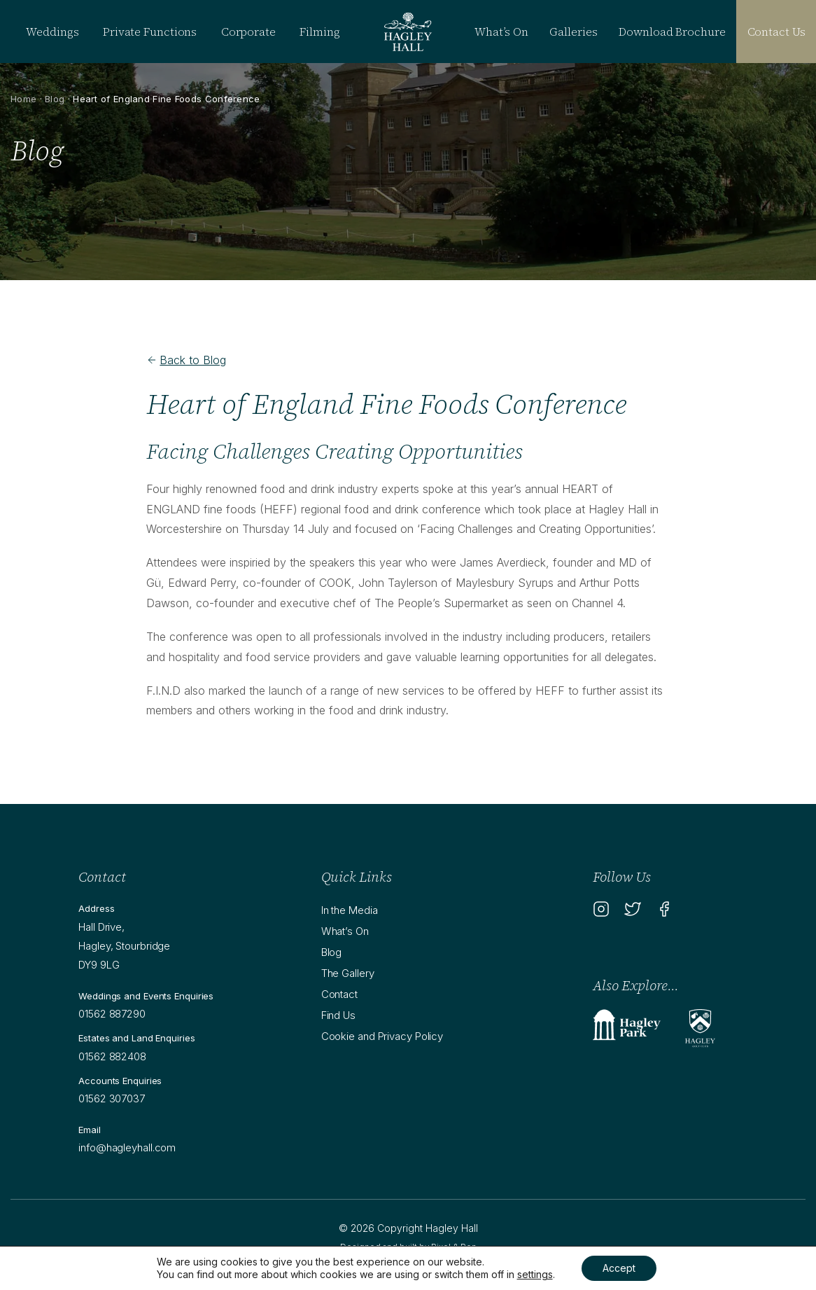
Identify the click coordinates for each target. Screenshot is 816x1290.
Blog (54, 98)
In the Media (349, 910)
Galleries (573, 31)
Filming (319, 31)
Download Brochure (672, 31)
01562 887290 (112, 1013)
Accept (619, 1268)
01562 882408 (112, 1056)
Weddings (52, 31)
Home (23, 98)
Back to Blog (186, 360)
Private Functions (150, 31)
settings (535, 1274)
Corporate (248, 31)
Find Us (338, 1015)
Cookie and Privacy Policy (382, 1036)
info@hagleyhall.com (127, 1147)
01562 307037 (111, 1098)
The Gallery (347, 973)
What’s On (501, 31)
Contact (339, 994)
